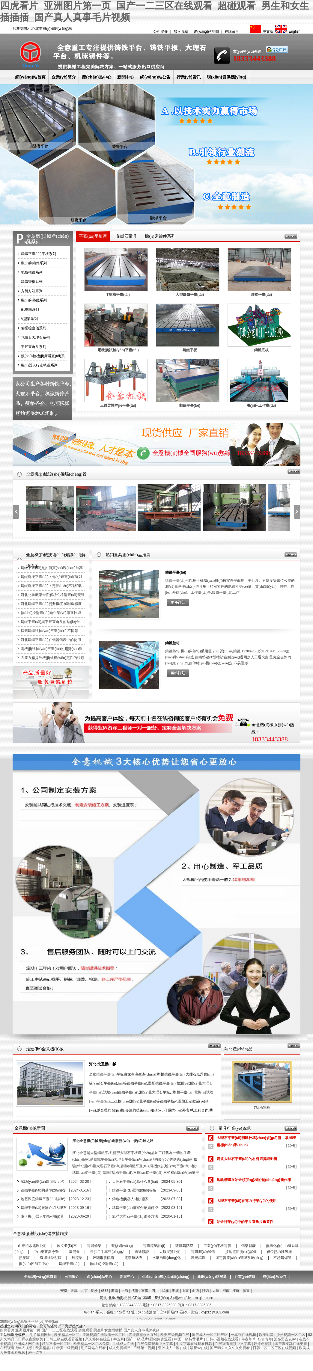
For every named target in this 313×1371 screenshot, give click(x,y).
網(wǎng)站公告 (155, 77)
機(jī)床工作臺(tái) (261, 405)
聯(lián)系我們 (274, 1277)
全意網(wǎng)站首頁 (40, 1277)
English (286, 31)
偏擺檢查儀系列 (33, 328)
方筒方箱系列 (32, 291)
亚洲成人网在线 (27, 1344)
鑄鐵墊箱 (172, 643)
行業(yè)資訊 (189, 77)
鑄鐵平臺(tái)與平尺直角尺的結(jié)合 (50, 622)
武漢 (165, 1291)
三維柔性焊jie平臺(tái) (118, 405)
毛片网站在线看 (94, 1348)
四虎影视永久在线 (143, 1335)
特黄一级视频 (67, 1348)
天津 (74, 1291)
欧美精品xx (44, 1348)
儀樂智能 (248, 1246)
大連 (215, 1291)
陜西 (205, 1291)
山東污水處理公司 (32, 1246)
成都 (104, 1291)
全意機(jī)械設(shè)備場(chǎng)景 (56, 474)
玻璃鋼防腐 (184, 1246)
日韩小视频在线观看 (222, 1339)
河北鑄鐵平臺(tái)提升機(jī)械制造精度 (51, 604)
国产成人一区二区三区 (210, 1335)
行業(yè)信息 (244, 1277)
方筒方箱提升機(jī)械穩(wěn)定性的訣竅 (52, 658)
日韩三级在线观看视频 (64, 1339)
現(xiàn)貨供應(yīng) (226, 77)
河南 (226, 1291)
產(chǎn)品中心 (96, 77)
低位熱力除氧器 (279, 1252)
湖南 (114, 1291)
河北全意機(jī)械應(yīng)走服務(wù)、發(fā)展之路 (113, 1141)
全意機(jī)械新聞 (29, 1128)
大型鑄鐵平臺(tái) (190, 294)
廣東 (246, 1291)
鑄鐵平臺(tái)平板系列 (38, 254)
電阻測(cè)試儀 (203, 1252)
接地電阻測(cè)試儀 (241, 1252)
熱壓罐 (24, 1258)
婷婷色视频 (263, 1344)
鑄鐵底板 (261, 350)
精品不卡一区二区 (57, 1344)
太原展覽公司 (170, 1252)
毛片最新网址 (41, 1335)
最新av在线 (199, 1348)
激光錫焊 (198, 1258)
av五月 (118, 1339)
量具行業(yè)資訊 (235, 1128)
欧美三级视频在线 (175, 1335)
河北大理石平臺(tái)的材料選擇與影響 (247, 1162)
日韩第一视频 (144, 1348)
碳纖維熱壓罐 (50, 1258)
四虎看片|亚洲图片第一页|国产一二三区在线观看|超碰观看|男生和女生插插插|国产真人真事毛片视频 (79, 1330)
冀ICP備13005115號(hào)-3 (150, 1298)
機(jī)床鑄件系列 (34, 263)
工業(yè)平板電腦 (217, 1246)
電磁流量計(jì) (154, 1246)
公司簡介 (161, 31)
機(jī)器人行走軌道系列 (39, 365)
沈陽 (135, 1291)
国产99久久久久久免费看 (230, 1348)
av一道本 (36, 1352)
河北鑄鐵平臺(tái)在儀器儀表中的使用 (51, 640)
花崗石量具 (126, 236)
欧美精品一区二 (67, 1335)
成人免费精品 (120, 1348)
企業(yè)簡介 (64, 77)
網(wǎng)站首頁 (30, 77)
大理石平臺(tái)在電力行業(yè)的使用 (246, 1204)
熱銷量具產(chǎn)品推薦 (128, 555)
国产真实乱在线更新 (291, 1344)
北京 (84, 1291)
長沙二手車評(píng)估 (107, 1252)
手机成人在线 (123, 1344)
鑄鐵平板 (190, 350)
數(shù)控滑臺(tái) (104, 1264)
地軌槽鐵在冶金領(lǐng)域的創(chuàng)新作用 (254, 1183)
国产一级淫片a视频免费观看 (149, 1339)
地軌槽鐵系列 (32, 272)
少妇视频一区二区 (291, 1335)
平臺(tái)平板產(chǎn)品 (93, 241)
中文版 (260, 31)
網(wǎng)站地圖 (206, 31)
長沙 (94, 1291)
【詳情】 (291, 1149)
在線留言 (232, 31)
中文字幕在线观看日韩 (194, 1344)
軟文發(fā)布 (67, 1246)
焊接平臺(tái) (261, 294)
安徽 (63, 1291)
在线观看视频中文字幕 (233, 1344)
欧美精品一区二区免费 (91, 1344)
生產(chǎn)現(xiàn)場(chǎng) (165, 1277)
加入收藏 (181, 31)
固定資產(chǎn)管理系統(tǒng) (240, 1258)
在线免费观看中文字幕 (155, 1344)
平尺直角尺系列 (33, 347)
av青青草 (265, 1339)
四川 (155, 1291)
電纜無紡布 (133, 1258)
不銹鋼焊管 (282, 1258)
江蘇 (236, 1291)
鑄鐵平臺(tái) (175, 572)
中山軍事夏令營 (46, 1252)
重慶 (144, 1291)
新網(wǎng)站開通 (212, 1277)
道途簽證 (142, 1252)
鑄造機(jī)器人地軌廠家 (130, 1199)
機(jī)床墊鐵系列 (34, 300)
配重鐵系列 (30, 309)
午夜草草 (248, 1339)
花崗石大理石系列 (35, 337)
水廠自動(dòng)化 (166, 1258)
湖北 (175, 1291)
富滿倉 (74, 1252)
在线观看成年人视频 (16, 1348)
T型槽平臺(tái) (118, 294)
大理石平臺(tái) (262, 1107)
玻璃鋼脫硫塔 (103, 1258)
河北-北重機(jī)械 (102, 1064)
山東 (185, 1291)
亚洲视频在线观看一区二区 (104, 1335)
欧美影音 (266, 1335)
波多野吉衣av (285, 1339)
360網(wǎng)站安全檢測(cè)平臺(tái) (29, 1321)
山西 (195, 1291)
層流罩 (77, 1258)
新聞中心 (125, 77)
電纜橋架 (94, 1246)
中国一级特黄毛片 (189, 1339)
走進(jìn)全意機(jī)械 (45, 1049)
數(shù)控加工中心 (34, 1264)
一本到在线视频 (244, 1335)
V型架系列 (29, 319)
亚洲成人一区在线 (173, 1348)
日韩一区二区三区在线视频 (275, 1348)
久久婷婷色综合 (98, 1339)
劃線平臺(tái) (189, 405)
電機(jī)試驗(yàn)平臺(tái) (118, 350)
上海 (124, 1291)
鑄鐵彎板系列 (32, 282)
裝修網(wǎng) (122, 1246)
